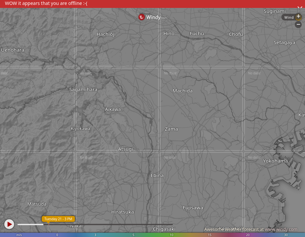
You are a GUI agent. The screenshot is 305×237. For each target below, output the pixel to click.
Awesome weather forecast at (250, 229)
